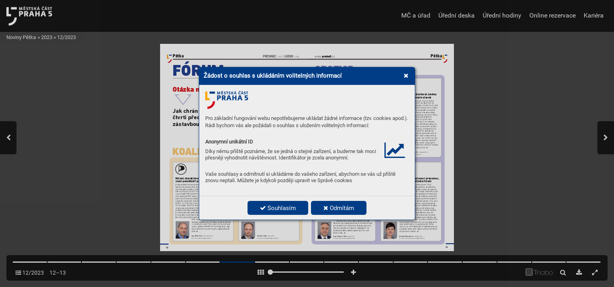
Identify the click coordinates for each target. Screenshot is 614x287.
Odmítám (338, 208)
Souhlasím (278, 208)
